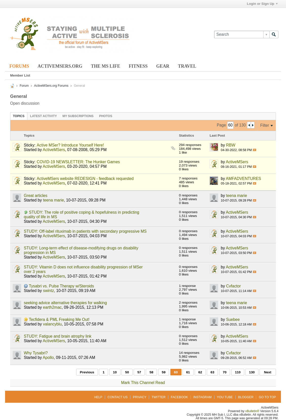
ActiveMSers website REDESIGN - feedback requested (85, 178)
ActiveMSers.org (60, 66)
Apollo (48, 357)
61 (188, 372)
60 (176, 372)
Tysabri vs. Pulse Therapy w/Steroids (61, 286)
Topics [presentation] (19, 116)
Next (267, 372)
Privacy (139, 397)
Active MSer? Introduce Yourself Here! (70, 145)
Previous (87, 372)
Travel (187, 66)
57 (139, 372)
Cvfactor (233, 286)
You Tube (225, 397)
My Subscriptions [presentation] (78, 116)
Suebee (233, 319)
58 (151, 372)
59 (164, 372)
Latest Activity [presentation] (43, 116)
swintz (48, 290)
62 (200, 372)
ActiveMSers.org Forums (51, 85)
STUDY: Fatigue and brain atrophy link (57, 336)
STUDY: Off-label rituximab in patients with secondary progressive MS (85, 231)
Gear (162, 66)
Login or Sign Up (262, 4)
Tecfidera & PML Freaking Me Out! (59, 319)
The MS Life (105, 66)
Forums (19, 66)
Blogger (246, 397)
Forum (24, 85)
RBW (230, 145)
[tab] (18, 116)
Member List (20, 75)
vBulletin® (252, 411)
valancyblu (52, 324)
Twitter (159, 397)
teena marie (53, 200)
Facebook (179, 397)
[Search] (241, 34)
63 (212, 372)
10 (115, 372)
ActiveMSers (54, 150)
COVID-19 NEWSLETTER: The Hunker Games (78, 162)
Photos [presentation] (105, 116)
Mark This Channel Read (143, 382)
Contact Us (118, 397)
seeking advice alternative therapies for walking (65, 303)
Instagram (202, 397)
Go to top (267, 397)
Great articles (35, 195)
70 (225, 372)
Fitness (138, 66)
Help (98, 397)
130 (252, 372)
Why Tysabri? (36, 353)
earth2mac (52, 307)
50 (127, 372)
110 (237, 372)
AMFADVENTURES (243, 178)
